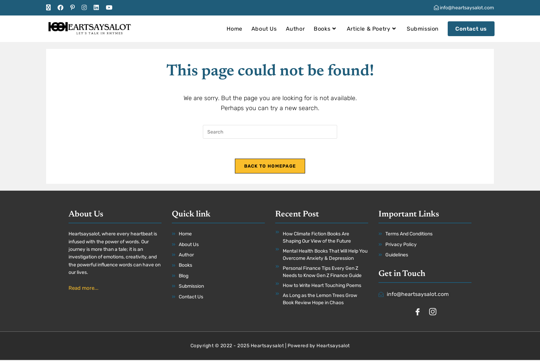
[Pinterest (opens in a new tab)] (72, 7)
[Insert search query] (270, 132)
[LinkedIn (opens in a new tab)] (96, 7)
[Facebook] (417, 313)
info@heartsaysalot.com (464, 8)
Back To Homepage (270, 166)
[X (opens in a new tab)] (50, 7)
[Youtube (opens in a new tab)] (109, 7)
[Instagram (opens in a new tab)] (84, 7)
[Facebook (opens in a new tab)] (60, 7)
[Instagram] (432, 313)
